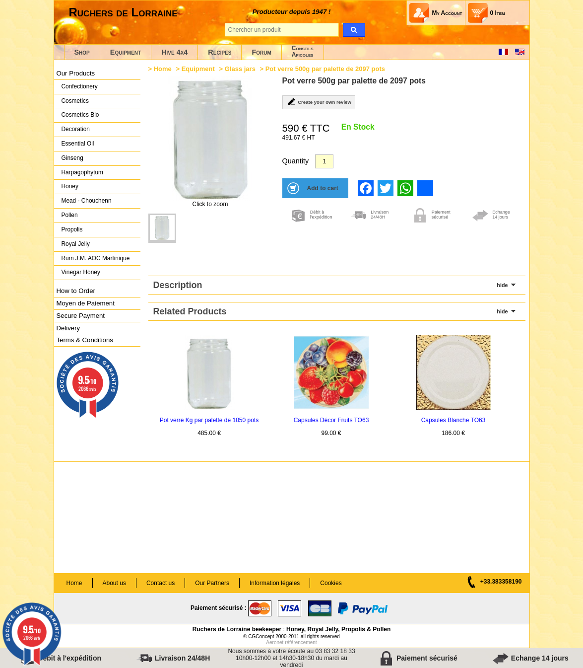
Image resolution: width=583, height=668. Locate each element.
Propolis (72, 229)
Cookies (330, 583)
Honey (70, 186)
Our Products (76, 73)
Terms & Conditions (85, 340)
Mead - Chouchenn (87, 200)
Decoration (76, 129)
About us (114, 583)
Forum (261, 52)
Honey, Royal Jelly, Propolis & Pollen (338, 629)
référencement (301, 642)
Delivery (68, 328)
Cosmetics (75, 100)
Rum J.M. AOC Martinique (96, 258)
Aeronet (274, 642)
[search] (354, 30)
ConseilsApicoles (303, 51)
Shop (82, 52)
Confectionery (80, 86)
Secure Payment (81, 315)
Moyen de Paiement (86, 303)
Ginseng (72, 157)
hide (502, 285)
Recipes (219, 52)
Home (163, 69)
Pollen (70, 215)
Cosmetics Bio (80, 114)
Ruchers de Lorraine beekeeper (237, 629)
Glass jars (240, 69)
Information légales (275, 583)
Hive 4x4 (174, 52)
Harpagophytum (83, 172)
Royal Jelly (76, 243)
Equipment (125, 52)
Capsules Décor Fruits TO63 (331, 420)
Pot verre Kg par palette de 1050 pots (209, 420)
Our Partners (212, 583)
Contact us (160, 583)
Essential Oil (78, 143)
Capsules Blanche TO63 (453, 420)
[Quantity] (324, 161)
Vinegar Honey (81, 272)
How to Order (76, 291)
